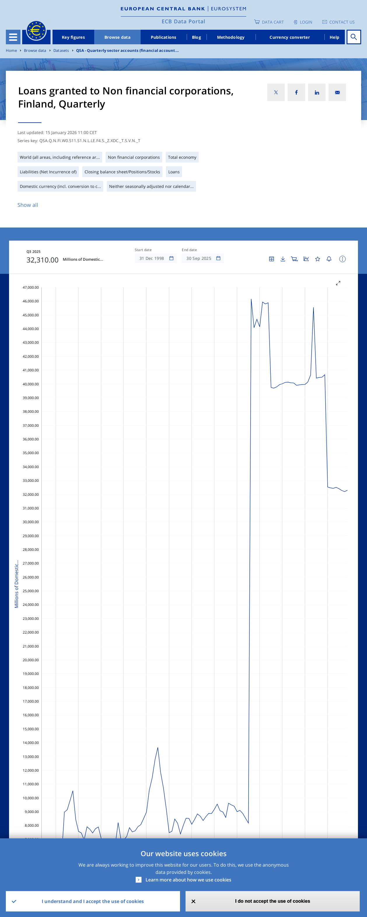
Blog (196, 37)
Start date (143, 250)
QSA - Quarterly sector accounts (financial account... (127, 50)
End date (189, 250)
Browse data (117, 37)
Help (334, 37)
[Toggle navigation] (13, 37)
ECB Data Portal (183, 21)
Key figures (73, 37)
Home (11, 50)
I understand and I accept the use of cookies (93, 901)
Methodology (231, 37)
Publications (163, 37)
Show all (28, 204)
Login (306, 22)
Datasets (61, 50)
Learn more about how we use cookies (188, 880)
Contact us (342, 22)
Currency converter (290, 37)
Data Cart (273, 22)
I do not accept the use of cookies (272, 901)
